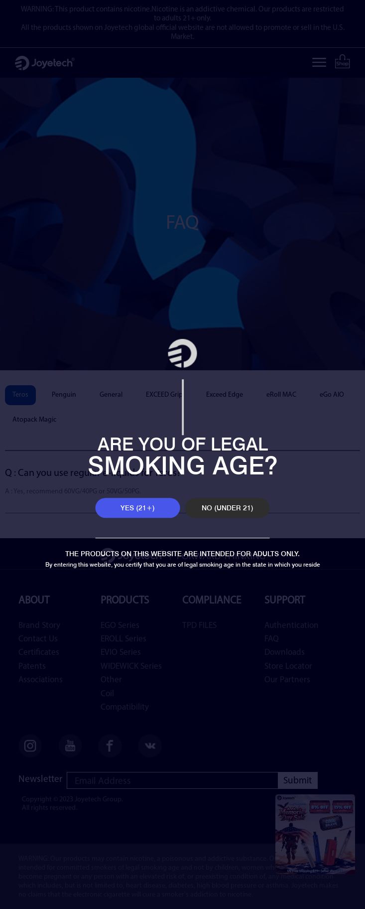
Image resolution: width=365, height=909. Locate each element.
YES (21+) (138, 508)
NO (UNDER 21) (227, 508)
